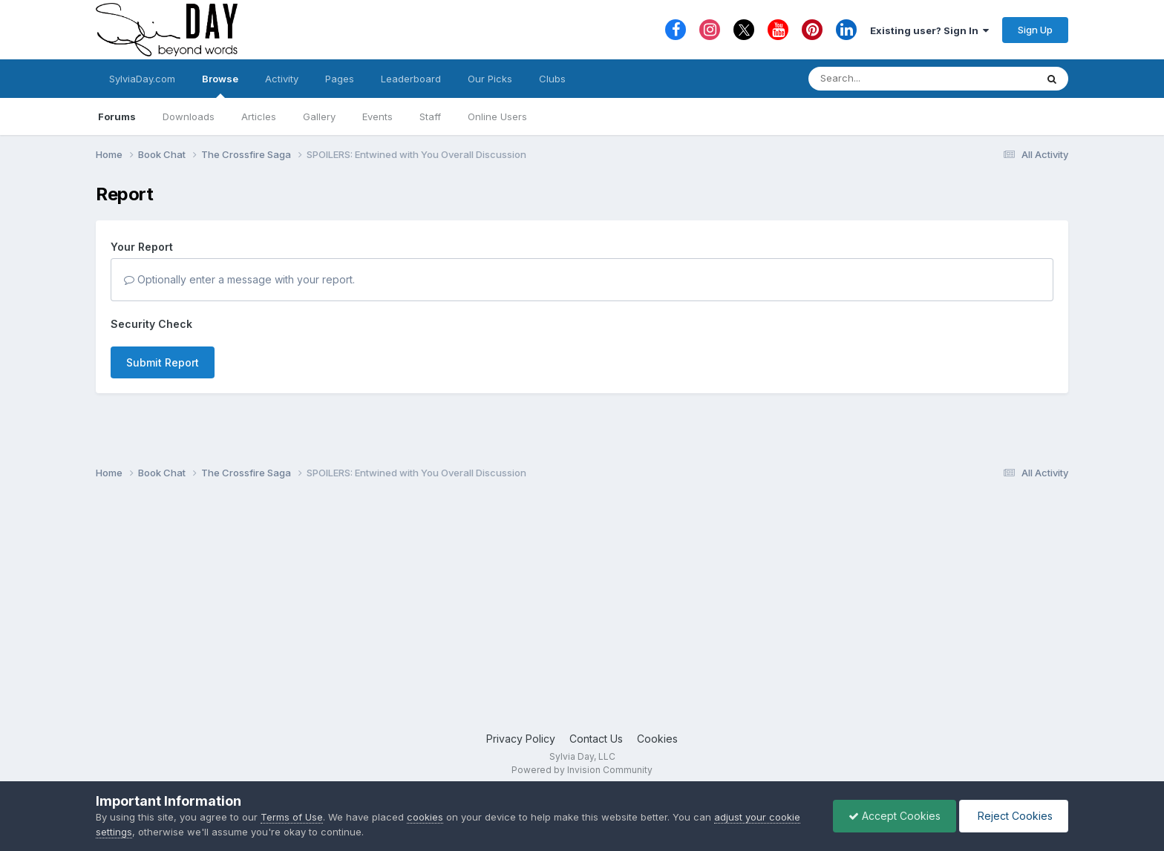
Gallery (319, 116)
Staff (430, 116)
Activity (281, 79)
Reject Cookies (1014, 815)
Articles (258, 116)
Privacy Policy (520, 738)
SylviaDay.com (142, 79)
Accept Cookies (895, 815)
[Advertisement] (582, 612)
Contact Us (596, 738)
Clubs (552, 79)
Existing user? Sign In (929, 30)
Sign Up (1035, 30)
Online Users (497, 116)
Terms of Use (292, 817)
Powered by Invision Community (582, 769)
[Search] (881, 79)
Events (377, 116)
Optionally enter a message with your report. (239, 279)
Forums (117, 116)
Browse (220, 85)
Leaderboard (411, 79)
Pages (339, 79)
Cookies (657, 738)
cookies (425, 817)
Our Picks (490, 79)
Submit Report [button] (162, 362)
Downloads (189, 116)
